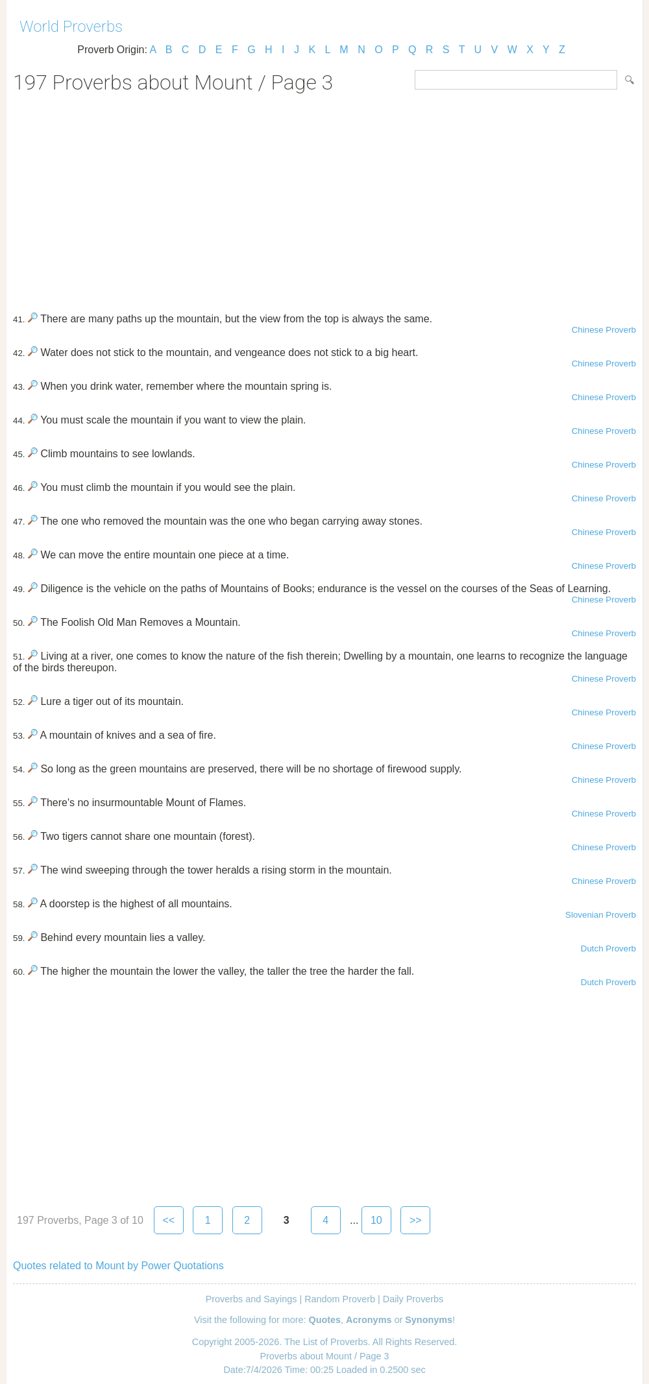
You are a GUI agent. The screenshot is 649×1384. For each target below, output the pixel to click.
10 (376, 1220)
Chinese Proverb (604, 330)
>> (416, 1220)
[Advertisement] (324, 198)
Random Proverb (339, 1299)
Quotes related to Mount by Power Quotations (118, 1265)
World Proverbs (71, 27)
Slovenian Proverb (600, 915)
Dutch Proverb (608, 948)
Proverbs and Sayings (251, 1299)
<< (168, 1220)
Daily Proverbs (413, 1299)
